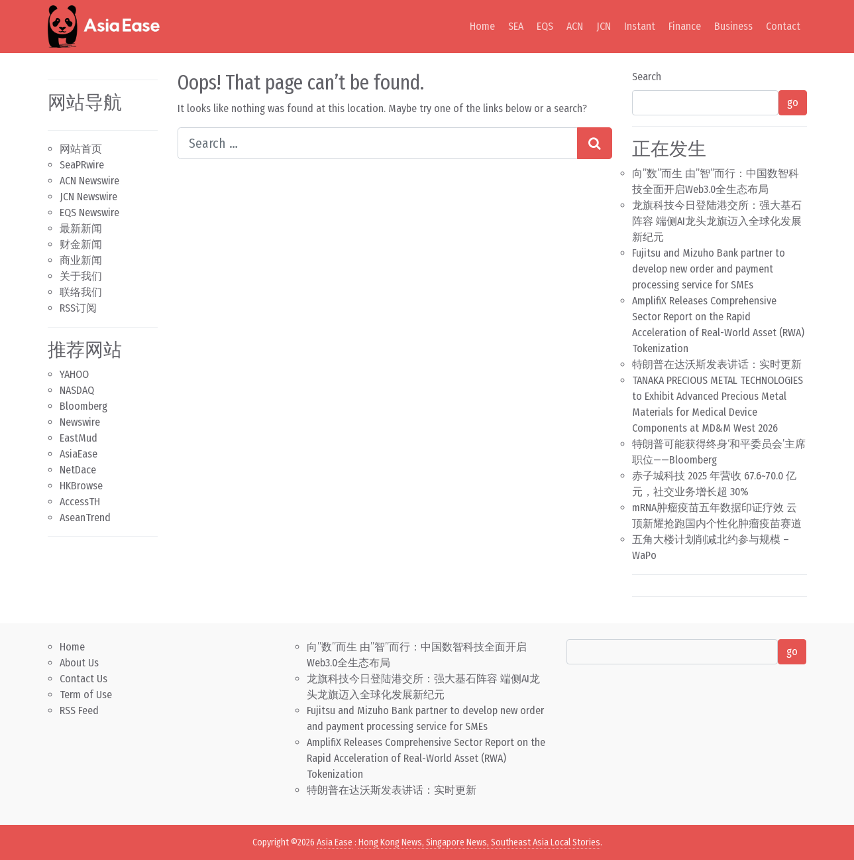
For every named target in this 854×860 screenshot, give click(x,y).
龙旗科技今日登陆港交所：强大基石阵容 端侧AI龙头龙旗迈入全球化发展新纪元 (717, 221)
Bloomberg (83, 406)
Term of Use (86, 694)
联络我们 (81, 292)
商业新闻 (81, 260)
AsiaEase (78, 454)
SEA (515, 26)
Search (646, 76)
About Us (79, 662)
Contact (783, 26)
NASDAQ (77, 390)
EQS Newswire (89, 212)
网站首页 (81, 149)
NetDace (78, 469)
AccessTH (80, 501)
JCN (603, 26)
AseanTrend (85, 517)
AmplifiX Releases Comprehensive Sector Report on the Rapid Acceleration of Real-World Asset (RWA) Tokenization (426, 758)
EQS (545, 26)
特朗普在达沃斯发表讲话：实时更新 (717, 364)
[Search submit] (594, 143)
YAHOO (74, 374)
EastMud (78, 438)
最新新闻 (81, 228)
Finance (684, 26)
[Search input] (378, 143)
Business (733, 26)
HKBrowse (81, 485)
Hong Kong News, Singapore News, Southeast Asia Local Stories (479, 842)
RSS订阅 (78, 308)
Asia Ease (334, 842)
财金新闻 (81, 244)
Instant (639, 26)
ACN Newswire (89, 180)
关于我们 (81, 276)
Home (482, 26)
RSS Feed (79, 710)
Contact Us (83, 678)
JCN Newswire (88, 196)
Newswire (80, 422)
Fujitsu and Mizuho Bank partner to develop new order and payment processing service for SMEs (708, 269)
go (792, 102)
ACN (574, 26)
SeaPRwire (82, 164)
